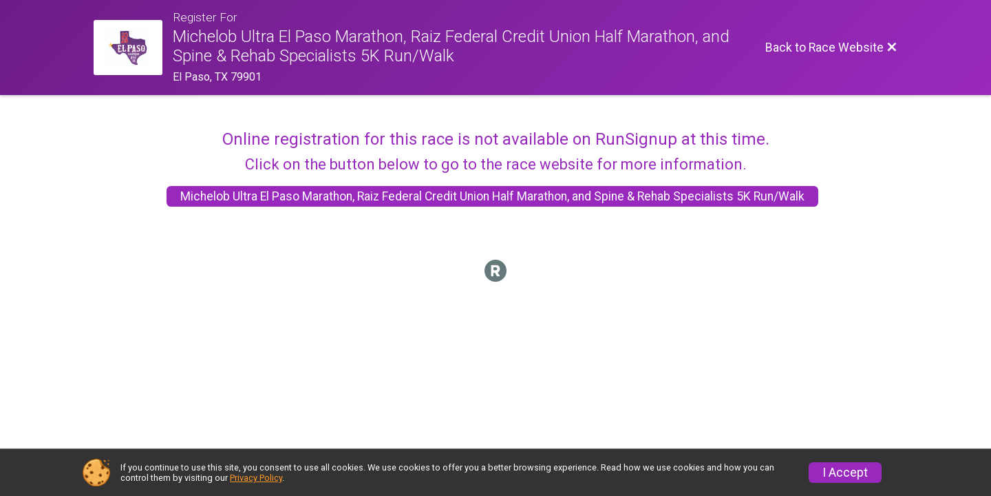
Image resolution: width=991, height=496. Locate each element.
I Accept (845, 472)
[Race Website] (133, 47)
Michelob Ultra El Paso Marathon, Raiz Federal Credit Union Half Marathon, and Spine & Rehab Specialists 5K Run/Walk (492, 196)
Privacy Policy (256, 478)
